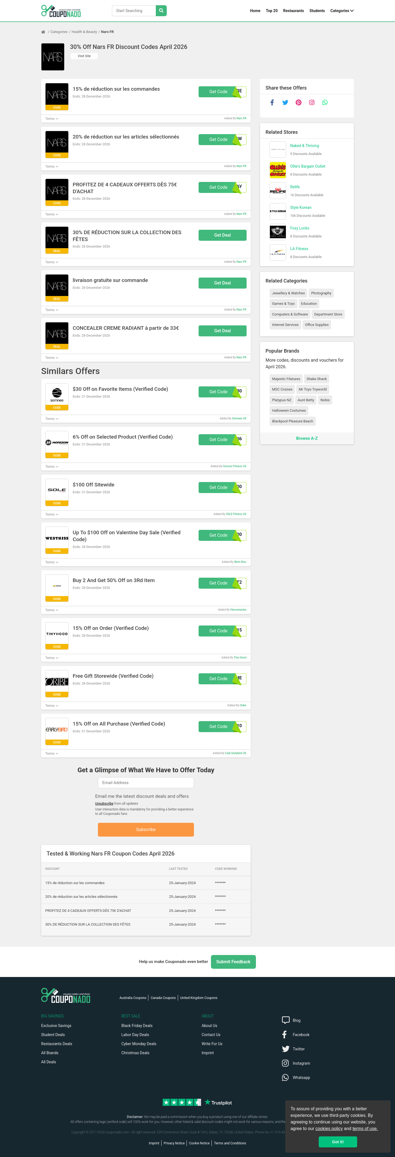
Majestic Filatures (286, 379)
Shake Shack (316, 379)
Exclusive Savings (56, 1025)
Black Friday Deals (137, 1025)
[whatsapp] (324, 102)
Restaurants (293, 11)
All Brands (49, 1053)
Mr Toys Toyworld (313, 389)
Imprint (208, 1053)
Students (317, 11)
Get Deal (222, 235)
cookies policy (329, 1128)
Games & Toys (283, 303)
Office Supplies (317, 325)
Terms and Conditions (230, 1143)
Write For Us (212, 1044)
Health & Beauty (84, 32)
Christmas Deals (135, 1053)
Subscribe (146, 829)
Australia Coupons (133, 998)
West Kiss (240, 561)
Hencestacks (238, 609)
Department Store (328, 314)
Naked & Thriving (304, 145)
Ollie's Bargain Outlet (307, 166)
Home (255, 11)
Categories (340, 11)
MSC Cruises (282, 389)
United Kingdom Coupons (199, 998)
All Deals (48, 1062)
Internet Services (285, 325)
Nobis (325, 400)
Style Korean (301, 207)
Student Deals (53, 1035)
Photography (321, 293)
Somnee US (239, 418)
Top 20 (272, 11)
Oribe (243, 705)
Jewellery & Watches (288, 293)
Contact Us (211, 1035)
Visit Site (84, 56)
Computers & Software (290, 314)
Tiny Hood (240, 657)
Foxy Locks (299, 228)
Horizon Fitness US (234, 466)
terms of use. (365, 1128)
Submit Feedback (233, 961)
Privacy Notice (174, 1143)
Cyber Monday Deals (139, 1044)
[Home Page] (45, 31)
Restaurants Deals (56, 1044)
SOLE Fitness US (236, 514)
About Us (209, 1025)
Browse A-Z (307, 438)
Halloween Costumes (289, 410)
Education (309, 303)
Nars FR (107, 32)
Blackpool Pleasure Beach (292, 421)
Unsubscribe (104, 804)
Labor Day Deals (135, 1035)
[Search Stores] (161, 10)
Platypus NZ (281, 400)
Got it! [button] (338, 1142)
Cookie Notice (199, 1143)
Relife (295, 187)
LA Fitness (299, 249)
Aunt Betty (306, 400)
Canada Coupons (163, 998)
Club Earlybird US (235, 753)
